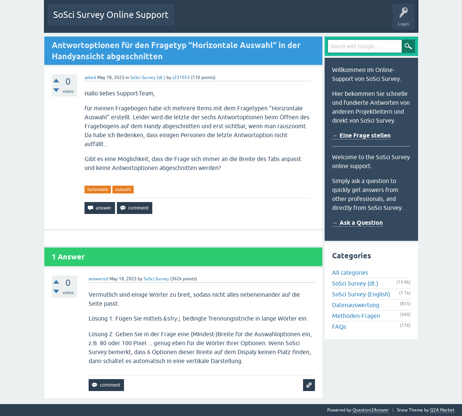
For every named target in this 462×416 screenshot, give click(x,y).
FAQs (339, 326)
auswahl (123, 189)
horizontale (97, 189)
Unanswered (221, 20)
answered (98, 278)
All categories (350, 272)
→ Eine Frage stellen (361, 135)
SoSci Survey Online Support (111, 15)
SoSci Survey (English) (361, 294)
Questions (190, 20)
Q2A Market (442, 410)
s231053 (181, 77)
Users (272, 20)
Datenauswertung (355, 305)
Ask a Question (304, 20)
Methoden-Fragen (356, 315)
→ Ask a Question (357, 222)
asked (90, 77)
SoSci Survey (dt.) (147, 77)
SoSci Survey (156, 278)
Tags (250, 20)
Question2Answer (371, 410)
